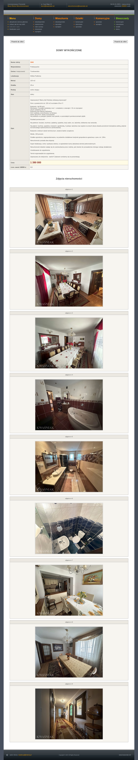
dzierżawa (79, 24)
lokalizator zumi (15, 29)
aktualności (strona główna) (19, 22)
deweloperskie (40, 22)
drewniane (38, 29)
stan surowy (39, 27)
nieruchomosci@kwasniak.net (78, 6)
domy (118, 29)
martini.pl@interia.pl (24, 755)
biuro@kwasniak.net (47, 6)
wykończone (39, 24)
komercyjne (79, 22)
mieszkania (119, 24)
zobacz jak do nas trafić (17, 24)
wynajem (38, 31)
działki (118, 27)
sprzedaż (58, 24)
